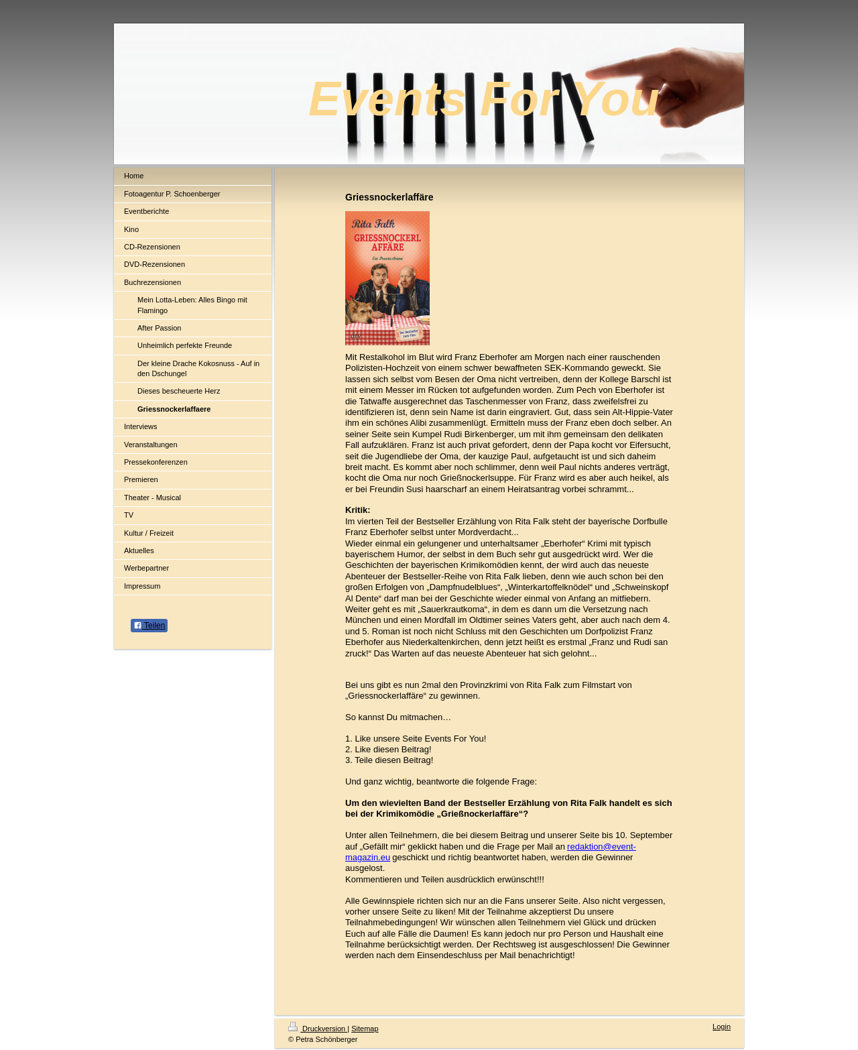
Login (722, 1027)
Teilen (149, 625)
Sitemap (364, 1029)
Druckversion (317, 1029)
